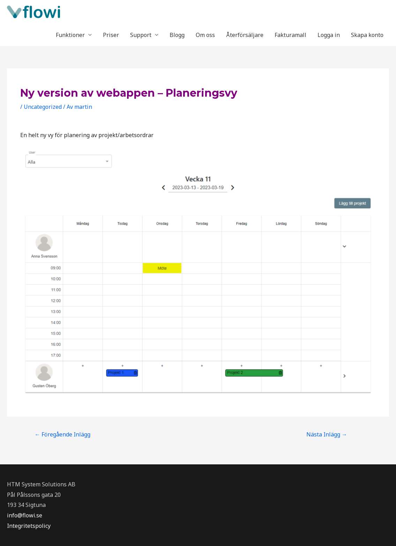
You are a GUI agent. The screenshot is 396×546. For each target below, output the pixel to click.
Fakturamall (290, 35)
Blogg (177, 35)
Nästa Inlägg (326, 434)
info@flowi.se (24, 515)
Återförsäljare (244, 35)
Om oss (205, 35)
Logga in (328, 35)
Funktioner (70, 35)
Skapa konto (367, 35)
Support (140, 35)
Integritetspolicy (29, 526)
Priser (111, 35)
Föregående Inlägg (62, 434)
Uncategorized (43, 107)
